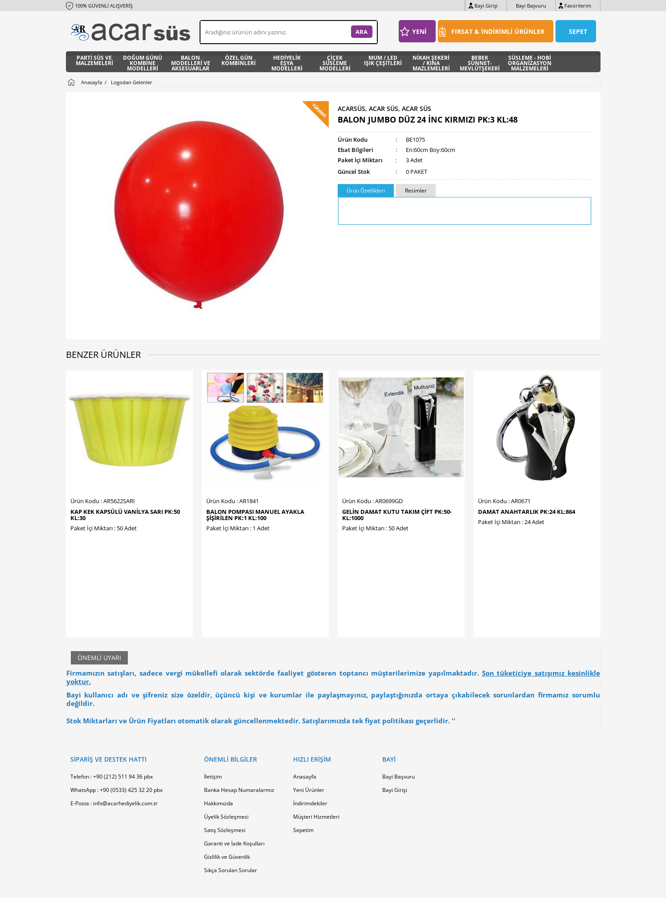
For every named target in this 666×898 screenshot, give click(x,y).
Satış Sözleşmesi (224, 764)
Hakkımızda (218, 737)
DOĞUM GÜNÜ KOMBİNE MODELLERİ (142, 61)
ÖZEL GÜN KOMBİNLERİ (238, 61)
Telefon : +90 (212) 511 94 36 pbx (111, 710)
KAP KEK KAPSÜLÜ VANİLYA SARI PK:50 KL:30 (125, 514)
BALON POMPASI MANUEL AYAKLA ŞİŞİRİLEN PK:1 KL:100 (255, 514)
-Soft (286, 886)
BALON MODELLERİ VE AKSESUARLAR (190, 61)
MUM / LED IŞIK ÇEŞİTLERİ (383, 61)
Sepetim (303, 764)
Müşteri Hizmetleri (316, 750)
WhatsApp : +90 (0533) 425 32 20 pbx (116, 724)
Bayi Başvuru (531, 5)
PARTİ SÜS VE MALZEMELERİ (94, 61)
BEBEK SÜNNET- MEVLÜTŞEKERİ (480, 61)
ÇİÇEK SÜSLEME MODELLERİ (335, 61)
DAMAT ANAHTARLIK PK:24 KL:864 (526, 511)
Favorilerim (577, 5)
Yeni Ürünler (308, 724)
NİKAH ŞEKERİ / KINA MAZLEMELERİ (431, 61)
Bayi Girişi (486, 5)
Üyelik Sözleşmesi (226, 750)
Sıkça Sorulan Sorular (230, 804)
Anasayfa (304, 710)
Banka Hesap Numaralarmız (239, 724)
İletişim (213, 710)
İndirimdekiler (310, 737)
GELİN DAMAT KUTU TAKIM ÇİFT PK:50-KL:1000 (397, 514)
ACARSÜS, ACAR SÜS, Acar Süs (384, 109)
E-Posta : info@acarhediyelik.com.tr (114, 737)
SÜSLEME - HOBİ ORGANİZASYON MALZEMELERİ (530, 61)
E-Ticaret (306, 886)
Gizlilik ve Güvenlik (227, 791)
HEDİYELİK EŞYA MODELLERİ (286, 61)
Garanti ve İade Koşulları (234, 777)
